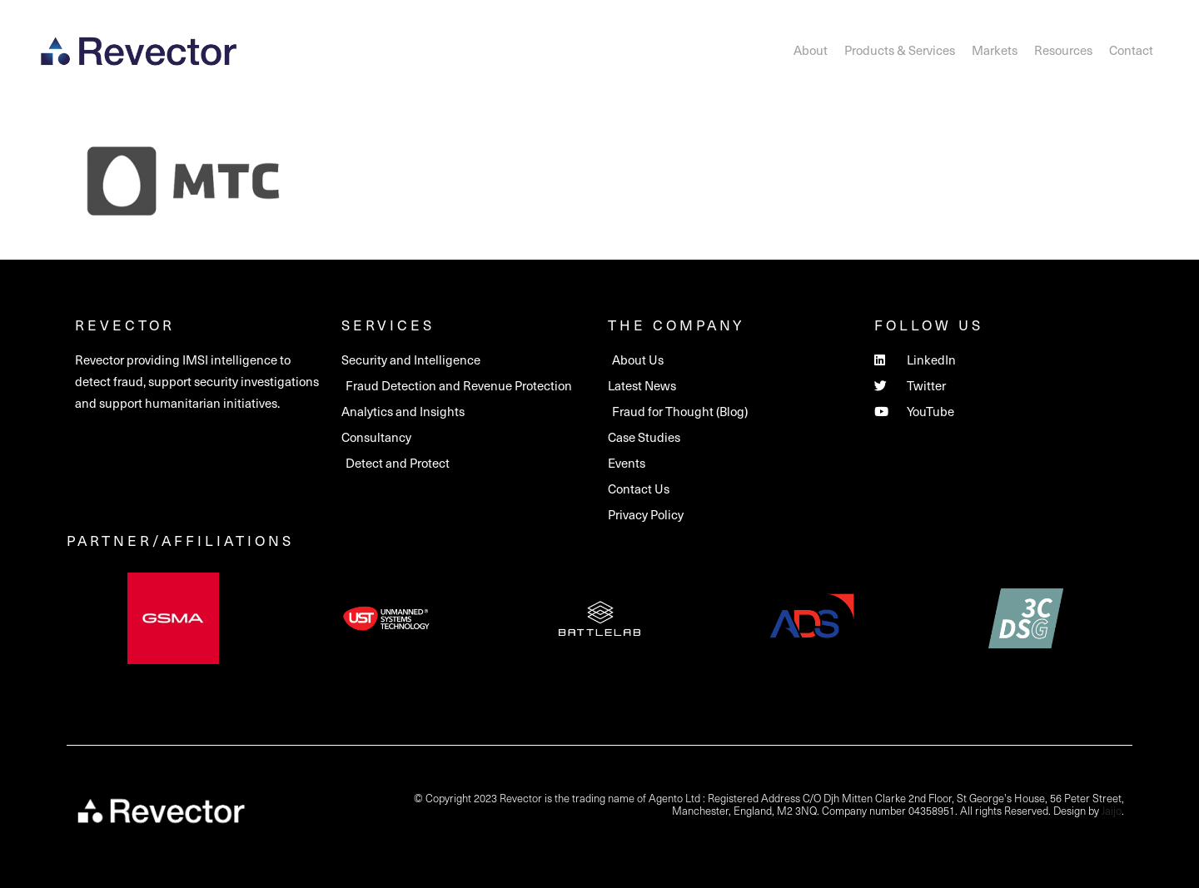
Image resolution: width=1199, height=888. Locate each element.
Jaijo (1112, 810)
